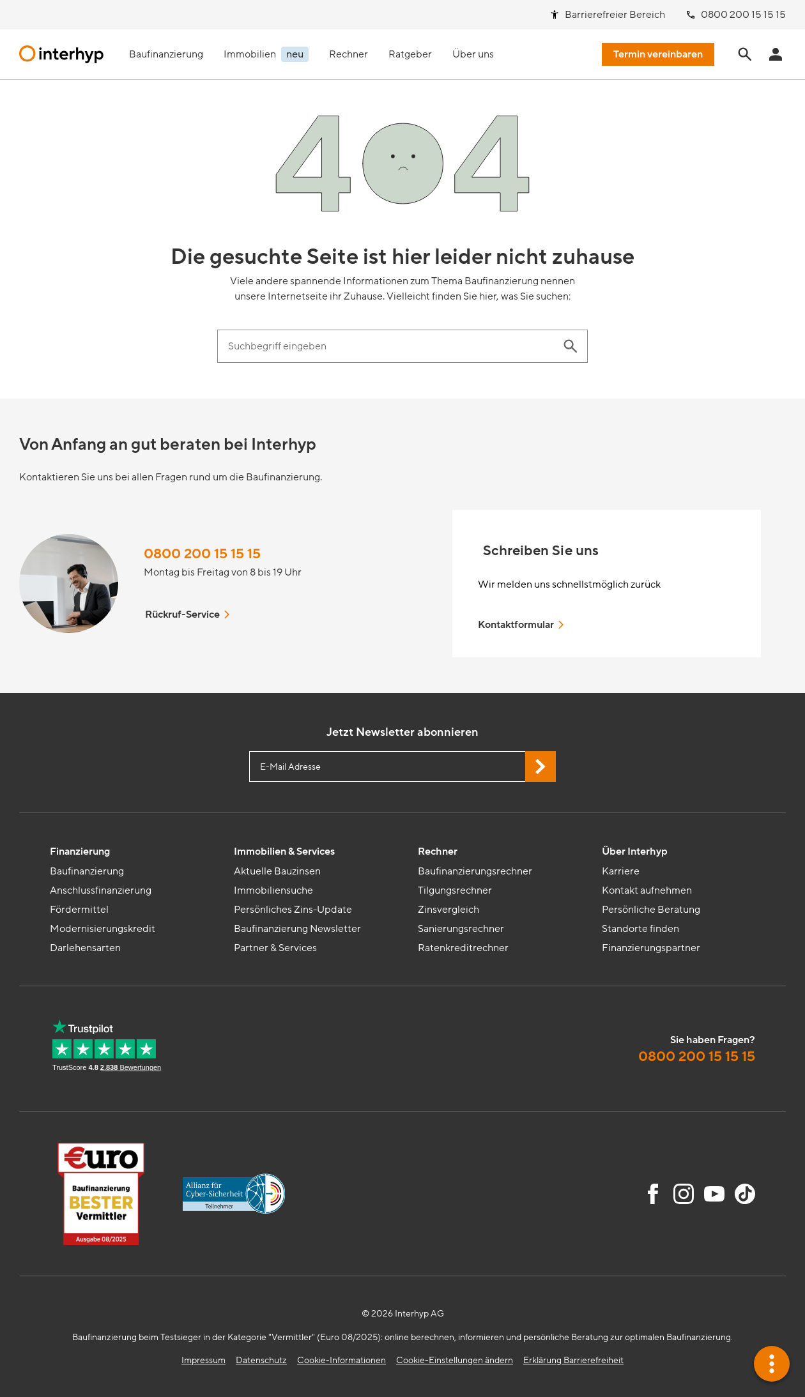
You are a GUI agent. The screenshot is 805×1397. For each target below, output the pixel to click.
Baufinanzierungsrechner (475, 871)
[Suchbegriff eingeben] (390, 346)
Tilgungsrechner (455, 890)
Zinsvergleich (448, 910)
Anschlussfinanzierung (100, 890)
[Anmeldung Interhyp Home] (775, 54)
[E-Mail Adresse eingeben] (402, 766)
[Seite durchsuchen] (745, 54)
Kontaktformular (522, 625)
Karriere (621, 871)
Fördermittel (79, 910)
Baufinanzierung (87, 871)
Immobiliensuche (273, 890)
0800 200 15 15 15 (202, 554)
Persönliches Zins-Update (293, 910)
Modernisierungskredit (102, 929)
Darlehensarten (85, 948)
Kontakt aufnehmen (647, 890)
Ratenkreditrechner (463, 948)
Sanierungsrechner (461, 929)
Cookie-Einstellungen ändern (454, 1360)
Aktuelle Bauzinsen (277, 871)
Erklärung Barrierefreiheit (573, 1360)
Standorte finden (640, 929)
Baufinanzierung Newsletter (297, 929)
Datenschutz (261, 1360)
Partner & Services (275, 948)
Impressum (203, 1360)
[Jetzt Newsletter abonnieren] (540, 766)
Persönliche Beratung (651, 910)
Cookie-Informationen (341, 1360)
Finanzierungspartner (651, 948)
